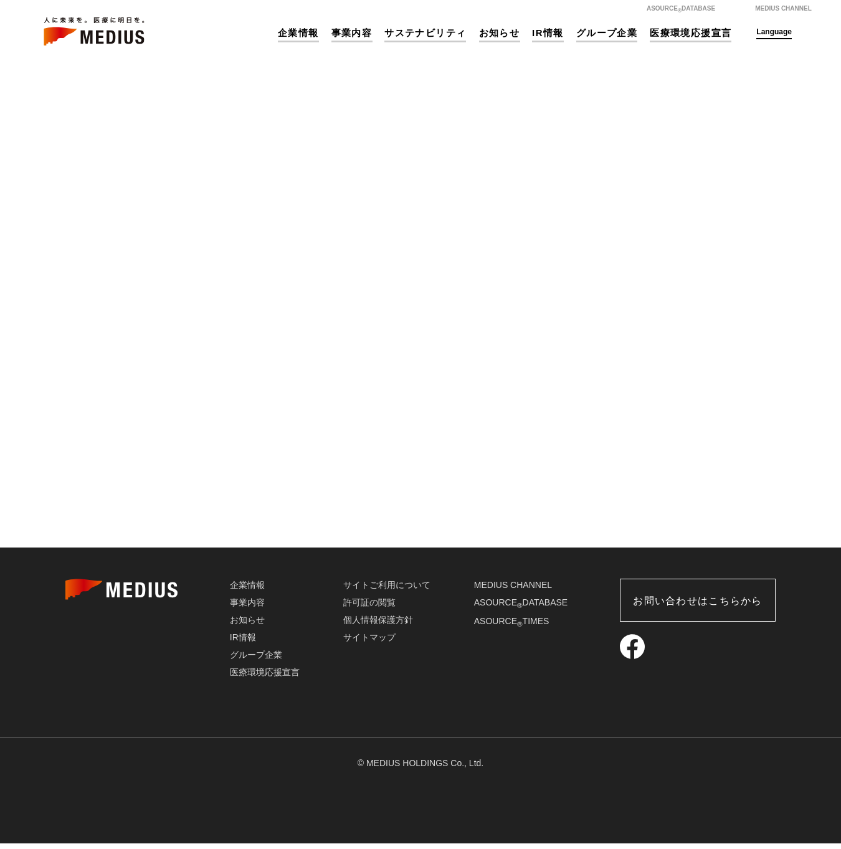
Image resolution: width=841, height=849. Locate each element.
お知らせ (499, 32)
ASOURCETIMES (511, 627)
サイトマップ (369, 643)
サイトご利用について (386, 590)
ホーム (706, 81)
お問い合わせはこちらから (697, 606)
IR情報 (548, 32)
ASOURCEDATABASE (521, 608)
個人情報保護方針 (378, 625)
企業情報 (298, 32)
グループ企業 (606, 32)
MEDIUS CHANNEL (513, 590)
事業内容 (352, 32)
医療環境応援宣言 (690, 32)
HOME (356, 318)
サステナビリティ (425, 32)
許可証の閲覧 (369, 608)
